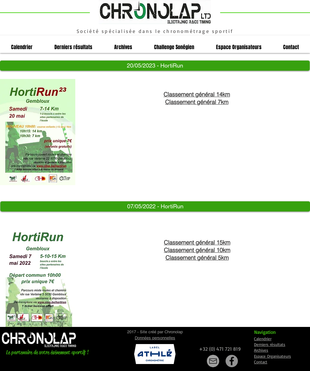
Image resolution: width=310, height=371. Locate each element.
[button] (155, 66)
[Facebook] (232, 361)
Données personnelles (155, 337)
